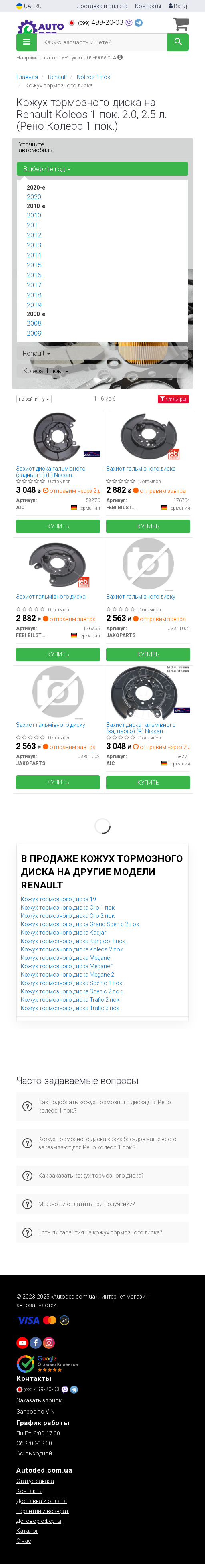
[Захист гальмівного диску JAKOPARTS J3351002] (58, 692)
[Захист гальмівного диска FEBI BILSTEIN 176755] (58, 564)
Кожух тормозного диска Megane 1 (67, 966)
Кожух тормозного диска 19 (58, 899)
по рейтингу (34, 399)
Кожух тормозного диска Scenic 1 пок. (72, 983)
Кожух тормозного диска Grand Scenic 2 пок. (80, 924)
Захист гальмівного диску (140, 596)
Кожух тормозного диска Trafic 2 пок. (71, 1000)
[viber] (36, 1343)
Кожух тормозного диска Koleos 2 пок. (72, 949)
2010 (34, 215)
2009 (34, 333)
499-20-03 (96, 22)
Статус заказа (35, 1481)
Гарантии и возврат (42, 1511)
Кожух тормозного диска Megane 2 (67, 974)
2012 (34, 235)
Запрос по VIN (35, 1411)
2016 (34, 275)
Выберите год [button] (47, 169)
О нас (23, 1541)
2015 (34, 265)
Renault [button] (36, 353)
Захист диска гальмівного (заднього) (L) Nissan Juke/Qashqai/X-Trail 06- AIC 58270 (52, 471)
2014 (34, 255)
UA (23, 6)
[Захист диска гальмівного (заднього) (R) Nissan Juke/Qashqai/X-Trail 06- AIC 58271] (148, 692)
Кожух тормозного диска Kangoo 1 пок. (74, 941)
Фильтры (173, 399)
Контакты (148, 6)
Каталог (27, 1531)
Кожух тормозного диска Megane (65, 958)
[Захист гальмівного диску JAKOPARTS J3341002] (148, 564)
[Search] (178, 42)
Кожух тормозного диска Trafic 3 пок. (71, 1008)
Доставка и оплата (102, 6)
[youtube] (22, 1343)
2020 (34, 197)
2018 (34, 295)
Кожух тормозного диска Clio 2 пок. (68, 916)
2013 (34, 245)
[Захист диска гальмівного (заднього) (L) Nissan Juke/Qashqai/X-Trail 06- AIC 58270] (58, 436)
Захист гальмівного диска (141, 468)
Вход (178, 6)
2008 (34, 323)
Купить (58, 526)
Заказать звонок (39, 1400)
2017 (34, 285)
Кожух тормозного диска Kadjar (63, 932)
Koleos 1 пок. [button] (45, 371)
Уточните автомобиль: (36, 147)
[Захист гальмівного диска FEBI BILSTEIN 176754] (148, 436)
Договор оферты (38, 1521)
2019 (34, 305)
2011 (34, 225)
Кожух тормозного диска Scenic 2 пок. (72, 991)
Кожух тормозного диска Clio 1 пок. (68, 907)
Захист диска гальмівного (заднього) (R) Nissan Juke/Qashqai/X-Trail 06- (141, 728)
